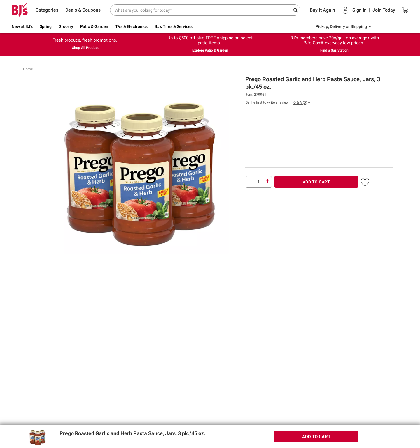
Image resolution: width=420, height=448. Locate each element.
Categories (47, 10)
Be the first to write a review (267, 102)
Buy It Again (322, 10)
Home (28, 69)
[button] (365, 181)
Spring (46, 26)
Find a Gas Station (334, 50)
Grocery (66, 26)
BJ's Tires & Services (173, 26)
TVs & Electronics (131, 26)
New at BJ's (22, 26)
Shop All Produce (85, 48)
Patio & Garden (94, 26)
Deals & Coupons (83, 10)
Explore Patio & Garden (210, 50)
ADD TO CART (316, 182)
